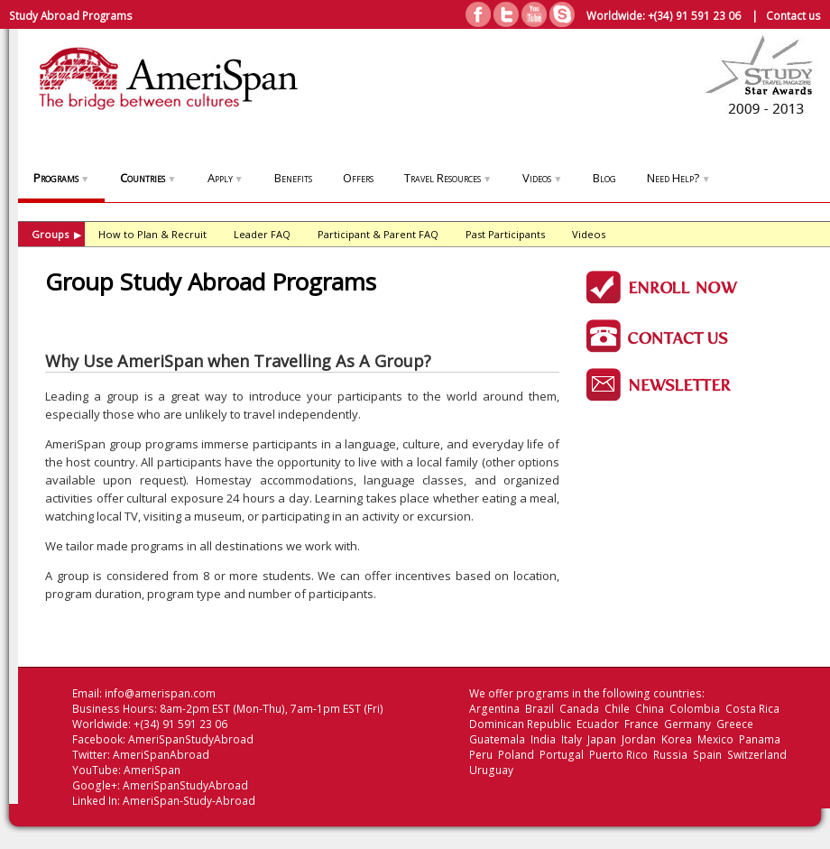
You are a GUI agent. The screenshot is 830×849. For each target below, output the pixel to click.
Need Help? (678, 178)
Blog (604, 178)
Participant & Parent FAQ (378, 234)
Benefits (293, 178)
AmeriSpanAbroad (161, 754)
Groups (56, 234)
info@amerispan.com (160, 693)
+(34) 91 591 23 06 (694, 15)
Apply (226, 178)
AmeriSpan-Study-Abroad (189, 800)
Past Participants (505, 234)
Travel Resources (448, 178)
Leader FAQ (262, 234)
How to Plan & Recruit (152, 234)
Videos (542, 178)
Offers (358, 178)
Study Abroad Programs (71, 15)
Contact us (793, 15)
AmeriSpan (152, 770)
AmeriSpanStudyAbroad (191, 739)
